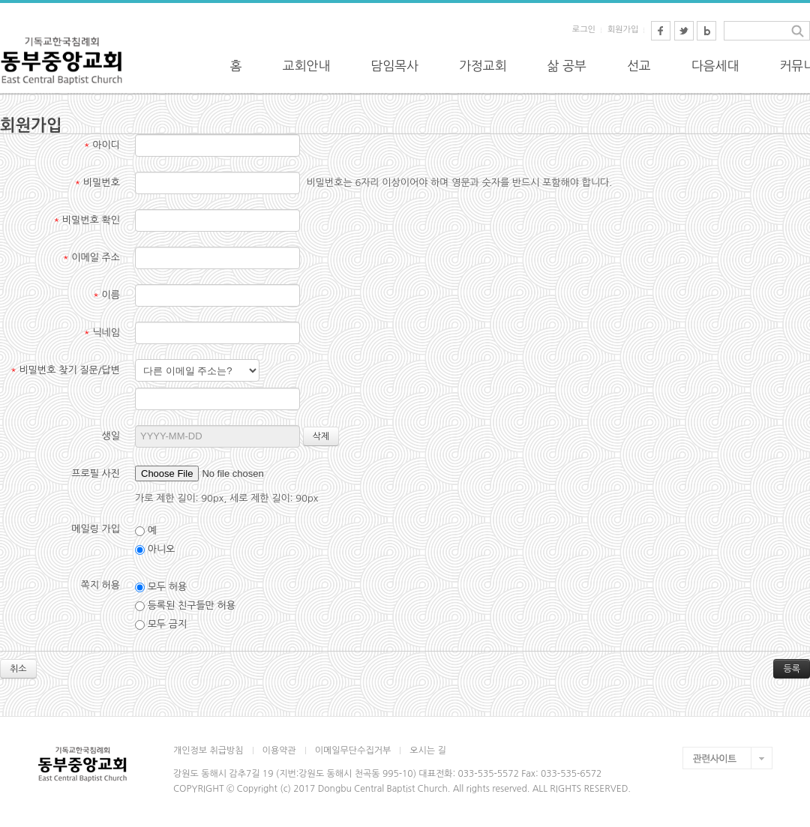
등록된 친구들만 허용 (185, 606)
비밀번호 (97, 182)
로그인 (584, 29)
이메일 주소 (91, 257)
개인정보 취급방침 (208, 750)
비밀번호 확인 (87, 220)
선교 (639, 65)
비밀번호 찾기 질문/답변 (65, 370)
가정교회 (483, 65)
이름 (106, 295)
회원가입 (623, 29)
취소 (18, 668)
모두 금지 (161, 624)
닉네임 (102, 332)
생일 (111, 436)
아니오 (155, 549)
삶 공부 (567, 65)
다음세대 (716, 65)
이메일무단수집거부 (353, 750)
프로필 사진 (95, 473)
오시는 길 (428, 750)
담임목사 (394, 65)
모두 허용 (161, 587)
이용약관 (279, 750)
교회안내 (307, 65)
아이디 (102, 145)
